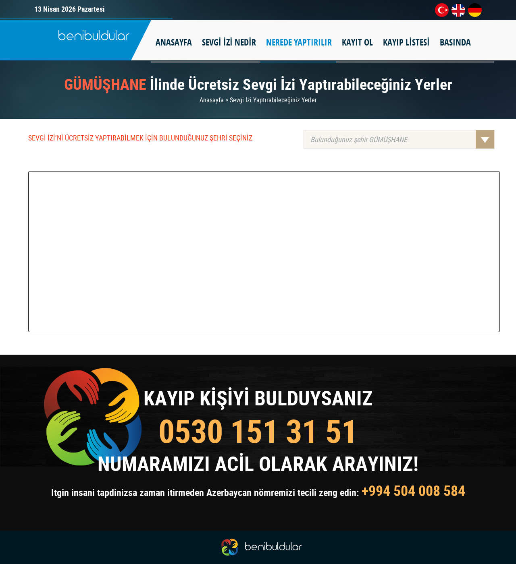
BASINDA (455, 42)
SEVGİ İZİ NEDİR (229, 42)
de (475, 10)
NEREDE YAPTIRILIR (299, 42)
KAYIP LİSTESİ (406, 42)
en (458, 10)
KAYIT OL (357, 42)
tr (442, 10)
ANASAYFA (174, 42)
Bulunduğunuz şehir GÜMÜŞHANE (402, 139)
